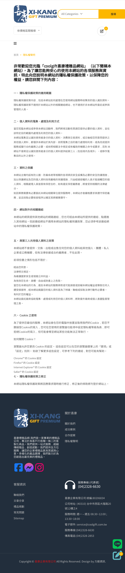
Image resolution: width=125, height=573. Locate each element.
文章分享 (19, 500)
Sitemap (19, 518)
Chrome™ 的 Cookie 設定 (27, 358)
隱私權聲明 (71, 441)
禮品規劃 (19, 506)
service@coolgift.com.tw (92, 524)
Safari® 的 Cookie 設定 (26, 372)
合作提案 (70, 435)
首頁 (16, 55)
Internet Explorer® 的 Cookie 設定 (33, 367)
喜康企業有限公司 (45, 561)
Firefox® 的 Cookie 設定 (27, 362)
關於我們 (70, 423)
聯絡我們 (19, 495)
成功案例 (70, 429)
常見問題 (19, 512)
